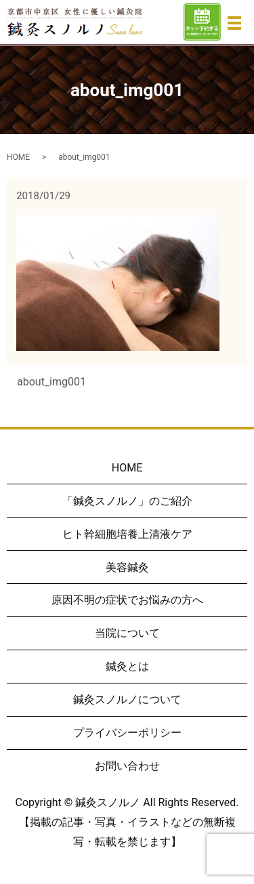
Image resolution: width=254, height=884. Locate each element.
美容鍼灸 (127, 567)
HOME (18, 157)
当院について (127, 633)
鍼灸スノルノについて (127, 699)
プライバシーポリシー (127, 732)
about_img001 (51, 381)
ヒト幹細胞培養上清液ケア (127, 534)
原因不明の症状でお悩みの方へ (127, 599)
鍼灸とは (127, 666)
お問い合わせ (127, 765)
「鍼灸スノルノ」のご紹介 (127, 500)
